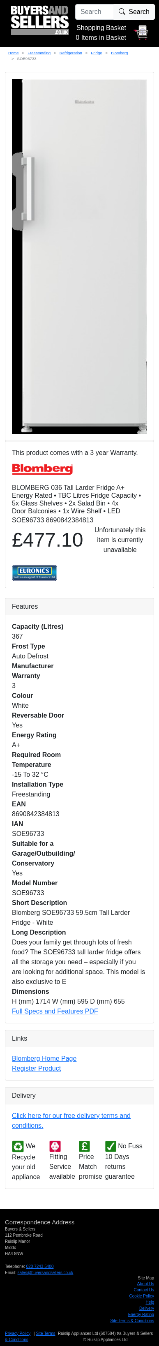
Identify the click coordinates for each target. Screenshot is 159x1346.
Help (149, 1302)
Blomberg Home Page (44, 1058)
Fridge (96, 53)
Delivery (146, 1308)
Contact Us (144, 1290)
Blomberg (119, 53)
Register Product (36, 1068)
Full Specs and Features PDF (55, 1011)
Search (134, 11)
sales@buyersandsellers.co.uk (46, 1272)
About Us (145, 1283)
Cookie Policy (141, 1296)
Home (13, 53)
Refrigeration (71, 53)
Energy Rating (141, 1314)
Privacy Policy (17, 1333)
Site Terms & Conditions (132, 1320)
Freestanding (39, 53)
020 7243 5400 (40, 1266)
